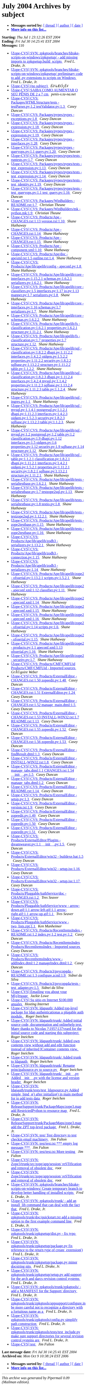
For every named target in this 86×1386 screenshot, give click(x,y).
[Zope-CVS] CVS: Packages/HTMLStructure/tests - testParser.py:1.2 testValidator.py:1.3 (38, 102)
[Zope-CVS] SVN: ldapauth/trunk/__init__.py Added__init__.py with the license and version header (45, 1078)
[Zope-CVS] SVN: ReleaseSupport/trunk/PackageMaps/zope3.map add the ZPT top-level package (46, 1123)
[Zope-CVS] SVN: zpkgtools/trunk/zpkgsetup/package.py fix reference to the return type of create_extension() (47, 1246)
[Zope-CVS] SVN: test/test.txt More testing (43, 1152)
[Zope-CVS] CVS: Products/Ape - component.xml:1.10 (36, 248)
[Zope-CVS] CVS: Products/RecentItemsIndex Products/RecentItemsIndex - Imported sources (46, 945)
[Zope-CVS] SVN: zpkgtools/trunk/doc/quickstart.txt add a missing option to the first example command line (46, 1217)
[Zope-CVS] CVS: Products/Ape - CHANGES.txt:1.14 (36, 231)
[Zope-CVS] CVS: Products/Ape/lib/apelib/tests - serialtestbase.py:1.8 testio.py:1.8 (47, 502)
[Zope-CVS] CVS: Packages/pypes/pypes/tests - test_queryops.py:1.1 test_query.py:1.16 (46, 190)
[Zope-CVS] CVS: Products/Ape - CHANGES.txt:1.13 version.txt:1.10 (38, 219)
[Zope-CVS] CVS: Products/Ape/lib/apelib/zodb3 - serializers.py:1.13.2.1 (34, 541)
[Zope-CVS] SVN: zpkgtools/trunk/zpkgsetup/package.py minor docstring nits (44, 1262)
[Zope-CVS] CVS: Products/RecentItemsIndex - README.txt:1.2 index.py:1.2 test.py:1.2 (46, 932)
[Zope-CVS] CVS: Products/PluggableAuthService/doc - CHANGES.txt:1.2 (38, 893)
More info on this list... (28, 29)
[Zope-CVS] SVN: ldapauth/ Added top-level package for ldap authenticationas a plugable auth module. (47, 1012)
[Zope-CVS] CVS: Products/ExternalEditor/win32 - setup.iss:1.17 (46, 879)
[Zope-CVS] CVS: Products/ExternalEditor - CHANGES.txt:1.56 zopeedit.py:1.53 (44, 740)
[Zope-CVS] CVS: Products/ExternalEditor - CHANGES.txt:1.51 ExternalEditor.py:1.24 (44, 690)
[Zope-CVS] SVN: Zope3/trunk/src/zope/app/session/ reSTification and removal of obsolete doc (46, 1164)
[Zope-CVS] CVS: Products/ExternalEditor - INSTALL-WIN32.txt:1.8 (44, 760)
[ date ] (77, 25)
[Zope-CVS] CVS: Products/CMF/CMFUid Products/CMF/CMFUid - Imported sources (43, 666)
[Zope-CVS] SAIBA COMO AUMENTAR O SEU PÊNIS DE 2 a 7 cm (44, 92)
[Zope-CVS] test (23, 1344)
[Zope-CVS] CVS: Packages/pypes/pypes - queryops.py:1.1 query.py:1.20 (42, 149)
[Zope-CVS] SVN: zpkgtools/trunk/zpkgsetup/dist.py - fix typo (43, 1231)
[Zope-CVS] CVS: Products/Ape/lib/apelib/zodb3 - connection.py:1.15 (34, 553)
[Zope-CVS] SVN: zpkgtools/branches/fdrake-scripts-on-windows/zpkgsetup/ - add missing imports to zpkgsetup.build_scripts (45, 57)
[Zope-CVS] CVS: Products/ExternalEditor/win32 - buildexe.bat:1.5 (47, 854)
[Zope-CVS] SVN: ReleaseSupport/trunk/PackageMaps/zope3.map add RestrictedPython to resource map (46, 1106)
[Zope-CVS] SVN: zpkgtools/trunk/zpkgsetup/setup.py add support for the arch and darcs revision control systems (46, 1275)
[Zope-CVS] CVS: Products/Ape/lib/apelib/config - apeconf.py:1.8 (46, 264)
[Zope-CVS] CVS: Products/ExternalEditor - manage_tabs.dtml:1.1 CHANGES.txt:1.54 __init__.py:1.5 (44, 770)
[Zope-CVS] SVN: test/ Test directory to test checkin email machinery (44, 1137)
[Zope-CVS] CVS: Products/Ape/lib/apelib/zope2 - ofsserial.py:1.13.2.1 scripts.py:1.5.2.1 (47, 576)
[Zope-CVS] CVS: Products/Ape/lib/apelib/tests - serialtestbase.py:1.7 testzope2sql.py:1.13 (47, 490)
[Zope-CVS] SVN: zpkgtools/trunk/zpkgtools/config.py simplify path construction (44, 1320)
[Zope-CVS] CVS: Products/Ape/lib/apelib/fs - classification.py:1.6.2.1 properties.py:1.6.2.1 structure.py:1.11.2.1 (45, 328)
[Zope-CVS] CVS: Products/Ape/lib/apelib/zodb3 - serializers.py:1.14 (34, 565)
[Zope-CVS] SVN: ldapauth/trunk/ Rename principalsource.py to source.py (43, 1068)
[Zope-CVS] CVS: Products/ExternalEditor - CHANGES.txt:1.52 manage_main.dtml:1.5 (44, 703)
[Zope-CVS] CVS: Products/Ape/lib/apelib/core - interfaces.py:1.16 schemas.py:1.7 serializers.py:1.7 (47, 307)
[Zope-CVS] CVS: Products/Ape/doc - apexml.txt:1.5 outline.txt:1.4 (39, 256)
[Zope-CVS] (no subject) (30, 86)
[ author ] (65, 25)
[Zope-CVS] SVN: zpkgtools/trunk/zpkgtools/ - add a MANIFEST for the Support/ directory (46, 1289)
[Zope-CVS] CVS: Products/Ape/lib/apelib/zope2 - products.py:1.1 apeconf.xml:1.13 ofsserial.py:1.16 (47, 647)
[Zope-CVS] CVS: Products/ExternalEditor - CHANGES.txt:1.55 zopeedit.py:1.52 (44, 727)
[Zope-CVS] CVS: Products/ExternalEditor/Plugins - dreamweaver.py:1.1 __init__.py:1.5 (38, 840)
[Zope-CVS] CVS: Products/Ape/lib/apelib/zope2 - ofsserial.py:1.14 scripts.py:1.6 (47, 625)
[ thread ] (50, 25)
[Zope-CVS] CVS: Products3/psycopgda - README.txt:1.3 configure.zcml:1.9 (42, 973)
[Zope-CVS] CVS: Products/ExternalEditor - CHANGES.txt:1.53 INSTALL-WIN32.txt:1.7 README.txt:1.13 (45, 717)
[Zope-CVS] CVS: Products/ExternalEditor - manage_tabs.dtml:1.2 (44, 781)
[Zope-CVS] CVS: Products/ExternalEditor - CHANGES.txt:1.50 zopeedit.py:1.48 (44, 678)
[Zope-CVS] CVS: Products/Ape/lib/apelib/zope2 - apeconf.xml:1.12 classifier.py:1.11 (47, 588)
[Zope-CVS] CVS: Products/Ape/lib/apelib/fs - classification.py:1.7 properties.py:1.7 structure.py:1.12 (45, 340)
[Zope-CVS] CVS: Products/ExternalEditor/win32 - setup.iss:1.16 (46, 867)
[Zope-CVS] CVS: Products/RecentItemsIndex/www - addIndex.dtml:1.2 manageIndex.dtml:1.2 (42, 959)
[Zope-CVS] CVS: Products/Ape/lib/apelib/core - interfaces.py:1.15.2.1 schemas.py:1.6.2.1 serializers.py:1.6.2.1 (47, 279)
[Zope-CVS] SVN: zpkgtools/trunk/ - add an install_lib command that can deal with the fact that (45, 1205)
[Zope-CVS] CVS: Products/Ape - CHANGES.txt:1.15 (36, 240)
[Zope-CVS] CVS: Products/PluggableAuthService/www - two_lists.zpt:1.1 (40, 922)
